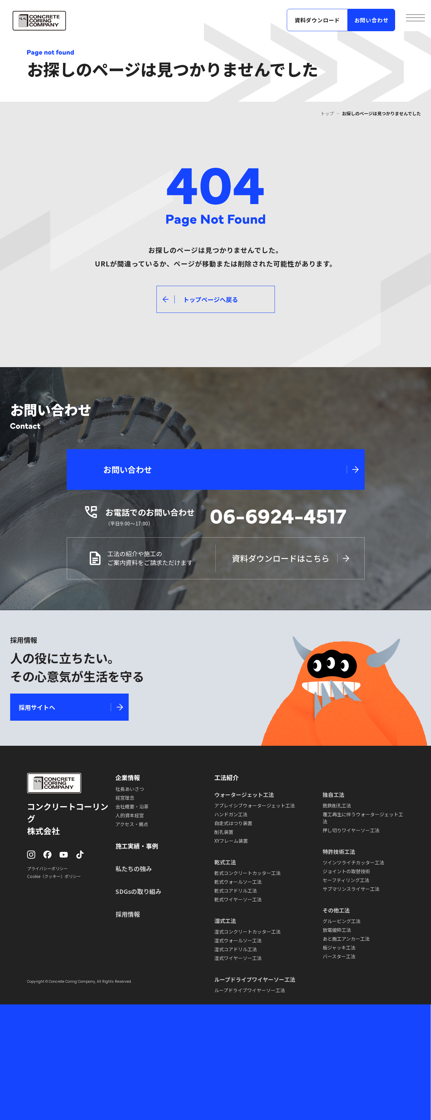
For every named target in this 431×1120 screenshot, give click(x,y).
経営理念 (124, 797)
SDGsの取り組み (138, 891)
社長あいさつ (129, 788)
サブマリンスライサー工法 (351, 888)
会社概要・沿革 (132, 806)
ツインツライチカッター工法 (353, 862)
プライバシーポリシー (47, 868)
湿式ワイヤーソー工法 (238, 958)
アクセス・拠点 (131, 824)
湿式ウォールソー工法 (238, 940)
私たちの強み (133, 868)
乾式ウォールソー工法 (238, 881)
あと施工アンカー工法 (346, 938)
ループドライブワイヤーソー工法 (249, 990)
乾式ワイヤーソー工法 (238, 899)
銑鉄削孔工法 (337, 805)
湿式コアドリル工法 (235, 949)
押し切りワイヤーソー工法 (351, 830)
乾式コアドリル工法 (235, 890)
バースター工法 (339, 956)
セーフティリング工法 (346, 880)
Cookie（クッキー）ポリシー (54, 876)
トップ (327, 113)
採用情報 (127, 913)
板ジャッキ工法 (339, 947)
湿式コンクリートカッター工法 (247, 931)
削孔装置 (223, 831)
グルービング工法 (342, 921)
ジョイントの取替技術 (346, 871)
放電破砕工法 (337, 929)
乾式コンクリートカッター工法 (247, 872)
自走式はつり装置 (233, 823)
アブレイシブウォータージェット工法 (254, 805)
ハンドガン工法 (230, 814)
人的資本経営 (129, 815)
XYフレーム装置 (231, 840)
